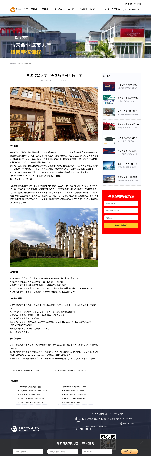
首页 (19, 63)
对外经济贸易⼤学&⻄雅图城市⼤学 (74, 398)
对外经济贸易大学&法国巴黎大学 (73, 391)
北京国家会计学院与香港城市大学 (29, 395)
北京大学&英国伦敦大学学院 (71, 402)
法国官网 (128, 4)
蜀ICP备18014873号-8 (83, 429)
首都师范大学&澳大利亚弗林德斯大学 (30, 402)
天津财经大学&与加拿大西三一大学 (74, 387)
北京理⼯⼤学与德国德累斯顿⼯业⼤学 (31, 398)
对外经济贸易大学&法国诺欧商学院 (74, 395)
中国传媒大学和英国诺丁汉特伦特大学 (73, 370)
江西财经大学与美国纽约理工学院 (27, 370)
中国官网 (137, 4)
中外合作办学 (27, 63)
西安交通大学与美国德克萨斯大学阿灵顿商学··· (34, 391)
